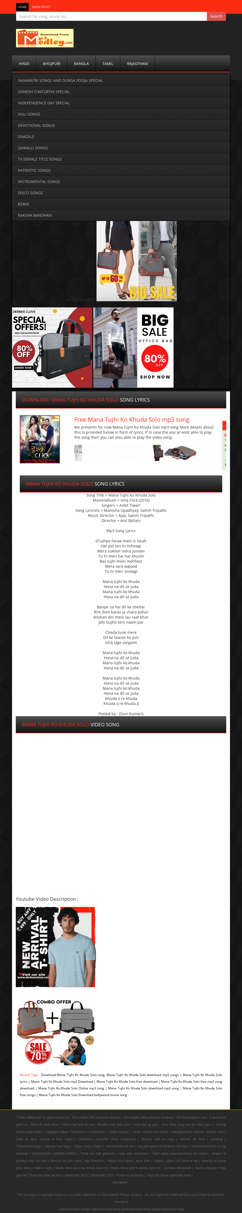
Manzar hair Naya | (59, 1146)
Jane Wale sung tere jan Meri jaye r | (188, 1125)
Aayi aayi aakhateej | (135, 1153)
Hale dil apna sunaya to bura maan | (47, 1139)
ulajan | (160, 1161)
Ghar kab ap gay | (147, 1125)
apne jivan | (144, 1161)
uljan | (171, 1161)
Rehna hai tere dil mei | (79, 1125)
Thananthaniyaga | (30, 1146)
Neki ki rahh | (44, 1168)
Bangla (81, 63)
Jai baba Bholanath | (178, 1168)
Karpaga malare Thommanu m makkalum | (76, 1132)
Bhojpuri (51, 63)
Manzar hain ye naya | (160, 1139)
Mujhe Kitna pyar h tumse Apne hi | (137, 1168)
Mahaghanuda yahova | (188, 1132)
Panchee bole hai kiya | (47, 1175)
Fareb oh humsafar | (131, 1175)
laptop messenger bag (167, 1209)
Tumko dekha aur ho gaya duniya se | (43, 1117)
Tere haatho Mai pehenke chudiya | (97, 1117)
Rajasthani (137, 63)
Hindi (24, 63)
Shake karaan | (120, 1132)
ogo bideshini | (95, 1161)
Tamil (107, 63)
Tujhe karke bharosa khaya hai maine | (181, 1153)
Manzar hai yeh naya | (67, 1161)
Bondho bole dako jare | (115, 1125)
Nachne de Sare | (195, 1139)
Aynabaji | (217, 1139)
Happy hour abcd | (121, 1161)
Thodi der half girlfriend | (99, 1153)
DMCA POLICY (41, 7)
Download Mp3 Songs (74, 1209)
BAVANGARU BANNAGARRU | (56, 1153)
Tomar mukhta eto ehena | (151, 1132)
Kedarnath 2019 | (77, 1175)
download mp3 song (105, 1209)
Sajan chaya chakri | (89, 1146)
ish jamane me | (188, 1161)
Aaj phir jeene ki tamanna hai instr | (164, 1146)
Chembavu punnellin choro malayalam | (109, 1139)
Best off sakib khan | (46, 1125)
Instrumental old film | (121, 1146)
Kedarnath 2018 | (103, 1175)
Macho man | (216, 1132)
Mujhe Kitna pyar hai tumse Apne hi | (82, 1168)
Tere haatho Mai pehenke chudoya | (150, 1117)
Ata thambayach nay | (192, 1117)
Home (22, 7)
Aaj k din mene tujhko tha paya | (170, 1175)
